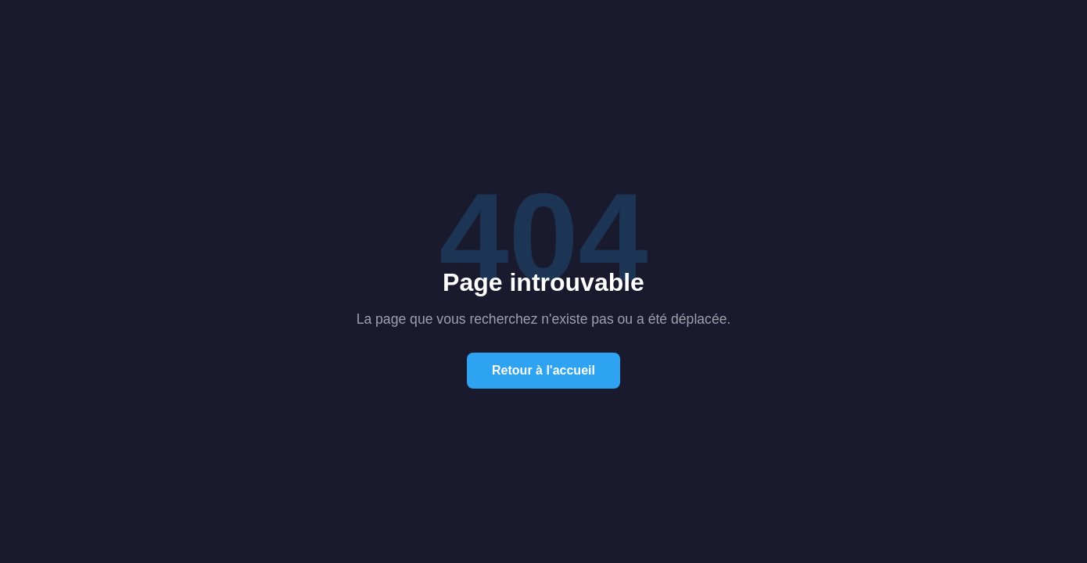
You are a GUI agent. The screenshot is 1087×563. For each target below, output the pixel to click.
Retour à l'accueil (543, 370)
